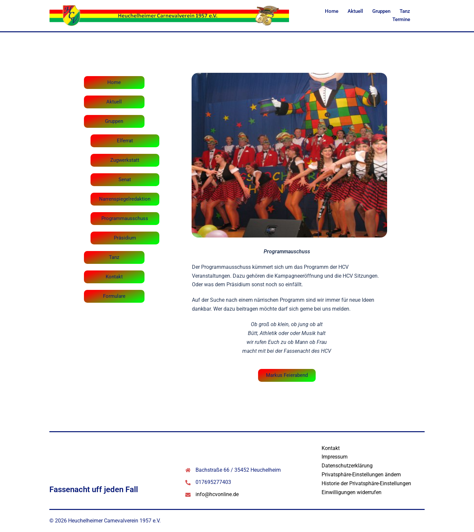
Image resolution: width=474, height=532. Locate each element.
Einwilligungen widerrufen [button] (352, 492)
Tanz (405, 11)
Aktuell (355, 11)
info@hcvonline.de (217, 494)
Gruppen (381, 11)
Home (331, 11)
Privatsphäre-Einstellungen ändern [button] (361, 474)
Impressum (335, 457)
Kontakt (331, 448)
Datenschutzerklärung (347, 465)
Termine (401, 19)
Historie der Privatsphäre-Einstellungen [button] (366, 483)
